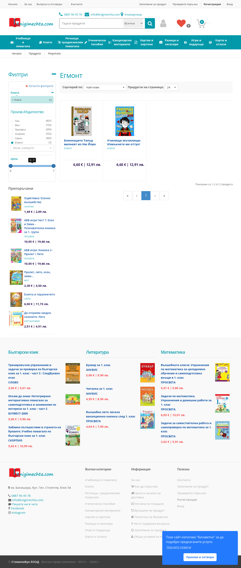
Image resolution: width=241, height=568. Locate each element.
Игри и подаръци (97, 530)
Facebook (17, 508)
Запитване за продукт (152, 4)
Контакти (76, 4)
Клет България (32, 321)
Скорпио (29, 206)
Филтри (18, 74)
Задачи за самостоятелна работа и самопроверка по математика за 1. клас (186, 427)
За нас (28, 4)
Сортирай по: (72, 87)
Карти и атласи (96, 536)
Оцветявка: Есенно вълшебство (37, 200)
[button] (32, 148)
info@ (102, 14)
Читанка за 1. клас (99, 388)
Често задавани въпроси (150, 523)
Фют (26, 280)
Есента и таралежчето (39, 294)
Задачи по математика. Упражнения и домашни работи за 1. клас (186, 400)
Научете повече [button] (179, 547)
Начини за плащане (147, 504)
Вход (230, 4)
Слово (13, 382)
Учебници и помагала (101, 480)
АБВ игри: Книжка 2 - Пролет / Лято (38, 252)
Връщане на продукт (148, 510)
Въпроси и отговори (49, 4)
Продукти (35, 53)
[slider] (11, 166)
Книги (15, 92)
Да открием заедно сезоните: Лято (37, 315)
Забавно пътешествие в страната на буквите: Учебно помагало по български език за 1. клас (34, 431)
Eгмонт (68, 148)
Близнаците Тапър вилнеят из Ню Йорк (80, 142)
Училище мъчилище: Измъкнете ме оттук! (124, 142)
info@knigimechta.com (28, 500)
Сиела (27, 298)
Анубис (92, 370)
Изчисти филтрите (39, 86)
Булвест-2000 (18, 413)
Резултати (54, 53)
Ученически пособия (100, 504)
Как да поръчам (144, 486)
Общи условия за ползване (152, 536)
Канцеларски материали (102, 510)
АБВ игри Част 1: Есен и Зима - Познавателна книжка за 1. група (39, 226)
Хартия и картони (97, 517)
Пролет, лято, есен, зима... (37, 274)
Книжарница (131, 14)
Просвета (29, 236)
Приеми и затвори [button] (200, 557)
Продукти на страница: (146, 87)
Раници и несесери (99, 523)
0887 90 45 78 (70, 14)
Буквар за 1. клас (98, 365)
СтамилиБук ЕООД (25, 562)
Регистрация (212, 4)
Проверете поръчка (185, 4)
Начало (13, 4)
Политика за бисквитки (149, 517)
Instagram (19, 512)
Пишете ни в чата (25, 504)
